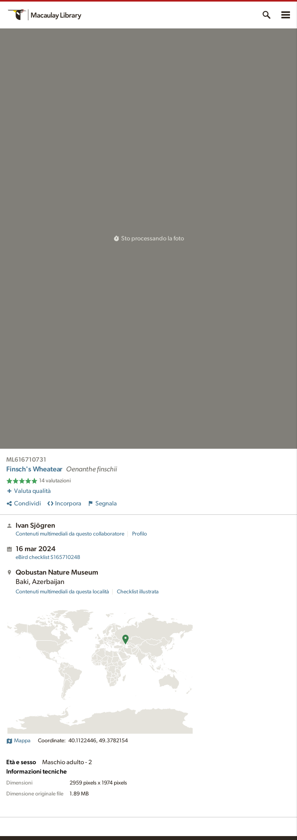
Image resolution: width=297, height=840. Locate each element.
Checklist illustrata (138, 592)
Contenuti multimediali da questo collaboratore (70, 534)
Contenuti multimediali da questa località (62, 592)
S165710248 (48, 557)
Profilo (139, 534)
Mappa (18, 740)
